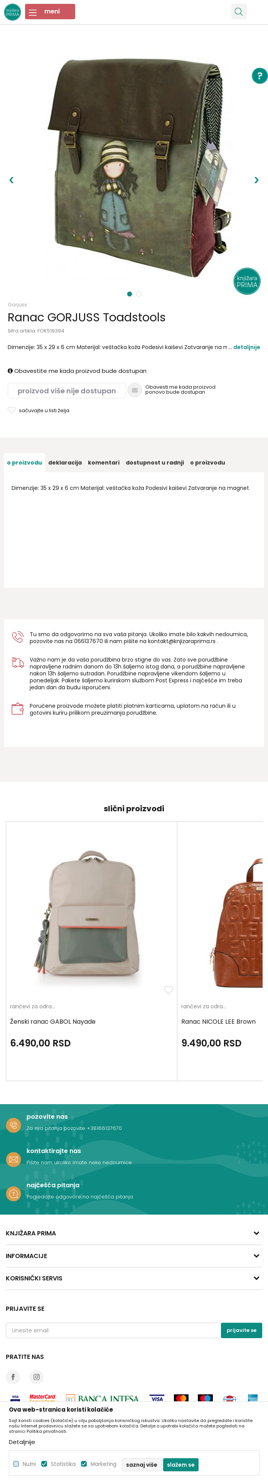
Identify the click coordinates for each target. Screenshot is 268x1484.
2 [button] (139, 294)
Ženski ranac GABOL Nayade (53, 1022)
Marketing (103, 1464)
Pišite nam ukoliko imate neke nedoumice (79, 1162)
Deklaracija (65, 462)
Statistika (63, 1464)
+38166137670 (104, 1128)
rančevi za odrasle (34, 1007)
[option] (134, 168)
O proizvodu (24, 462)
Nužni (29, 1464)
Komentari (104, 462)
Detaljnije (246, 347)
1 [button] (130, 294)
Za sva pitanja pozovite (57, 1128)
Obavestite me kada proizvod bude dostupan (77, 371)
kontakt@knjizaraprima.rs (182, 641)
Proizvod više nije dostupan (67, 391)
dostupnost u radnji (155, 462)
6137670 (92, 641)
